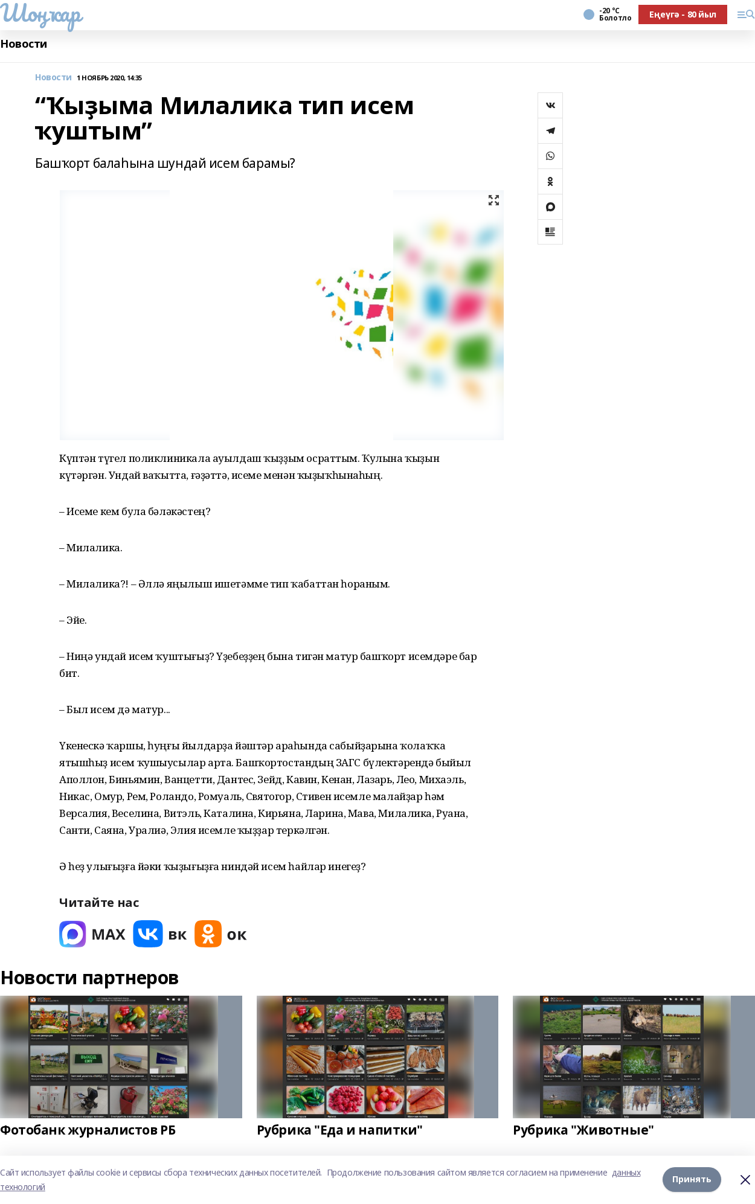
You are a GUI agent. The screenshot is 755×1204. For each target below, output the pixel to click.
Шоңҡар (40, 12)
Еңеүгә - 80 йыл (682, 14)
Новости (23, 43)
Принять (692, 1179)
